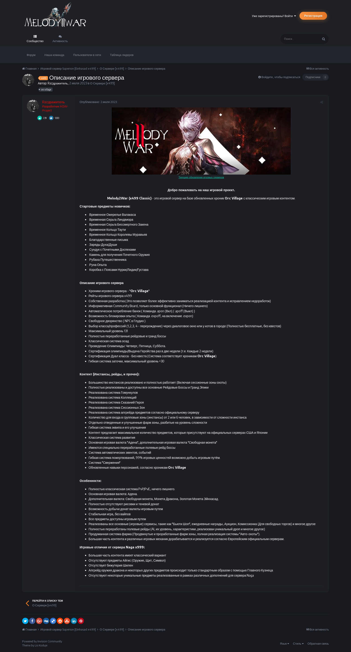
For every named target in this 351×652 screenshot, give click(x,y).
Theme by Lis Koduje (34, 645)
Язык (284, 643)
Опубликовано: (97, 102)
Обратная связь (318, 643)
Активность (60, 41)
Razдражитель (58, 83)
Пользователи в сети (87, 55)
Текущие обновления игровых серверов (201, 177)
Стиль (298, 643)
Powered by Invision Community (42, 641)
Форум (31, 55)
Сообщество (35, 41)
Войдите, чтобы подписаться (280, 77)
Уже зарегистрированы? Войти (274, 16)
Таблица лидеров (121, 55)
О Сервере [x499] (104, 83)
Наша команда (54, 55)
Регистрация (313, 15)
